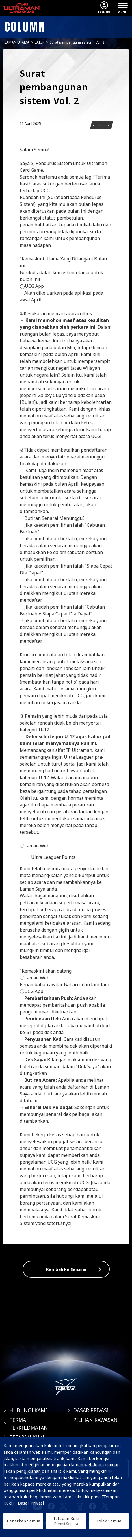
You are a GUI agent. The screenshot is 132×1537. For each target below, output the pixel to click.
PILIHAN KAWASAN (95, 1419)
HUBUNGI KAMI (28, 1410)
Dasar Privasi (31, 1503)
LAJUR (39, 42)
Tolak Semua (108, 1521)
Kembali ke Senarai (66, 1269)
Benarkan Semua (23, 1521)
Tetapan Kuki (66, 1520)
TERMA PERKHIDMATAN (28, 1423)
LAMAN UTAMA (17, 42)
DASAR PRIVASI (91, 1410)
